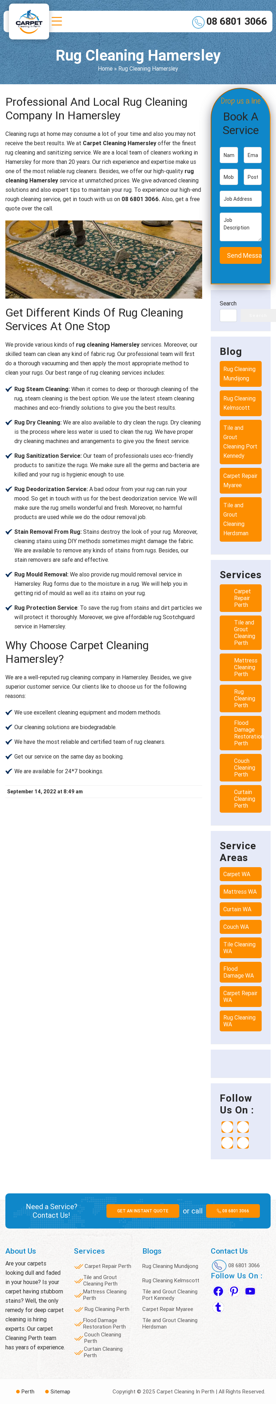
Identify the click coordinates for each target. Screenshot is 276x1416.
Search (228, 303)
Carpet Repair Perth (242, 598)
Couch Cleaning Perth (244, 767)
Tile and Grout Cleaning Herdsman (235, 519)
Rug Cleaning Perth (244, 698)
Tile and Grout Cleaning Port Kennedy (240, 441)
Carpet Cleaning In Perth (185, 1391)
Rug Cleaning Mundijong (239, 374)
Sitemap (60, 1391)
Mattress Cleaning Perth (245, 667)
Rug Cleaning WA (239, 1021)
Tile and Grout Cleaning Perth (244, 632)
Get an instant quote (142, 1210)
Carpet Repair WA (240, 996)
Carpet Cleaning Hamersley (119, 143)
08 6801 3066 (236, 21)
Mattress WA (240, 891)
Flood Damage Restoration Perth (249, 733)
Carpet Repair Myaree (240, 480)
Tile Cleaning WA (239, 948)
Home (105, 68)
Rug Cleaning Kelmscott (239, 403)
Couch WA (236, 926)
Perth (28, 1391)
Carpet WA (236, 874)
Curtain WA (237, 909)
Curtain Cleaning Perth (244, 799)
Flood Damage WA (238, 972)
